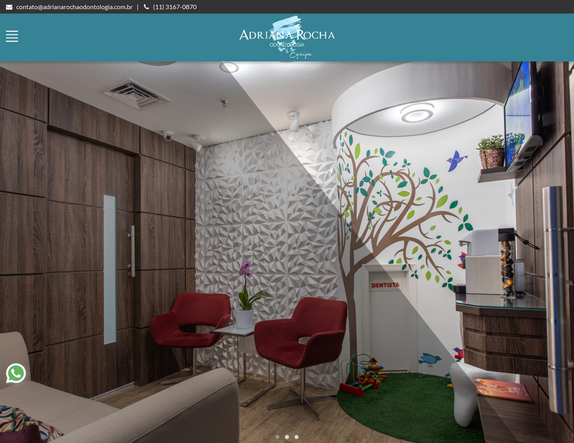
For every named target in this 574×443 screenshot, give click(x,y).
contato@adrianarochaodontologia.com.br (69, 6)
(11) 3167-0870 (170, 6)
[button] (277, 437)
